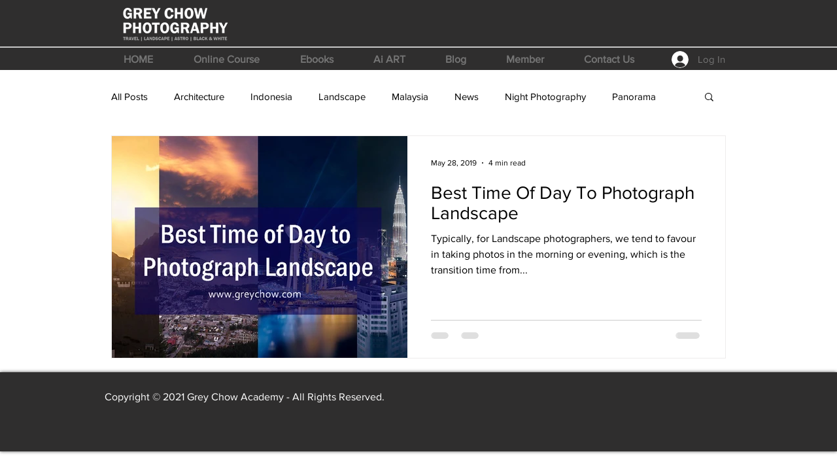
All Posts (129, 96)
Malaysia (410, 96)
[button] (226, 59)
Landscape (342, 96)
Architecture (199, 96)
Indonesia (271, 96)
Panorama (634, 96)
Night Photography (545, 96)
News (466, 96)
